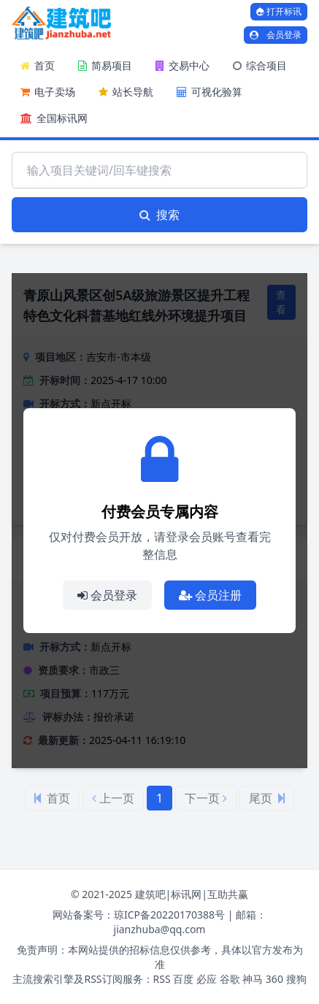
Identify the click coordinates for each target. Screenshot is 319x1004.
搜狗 (296, 979)
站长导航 (126, 92)
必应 (206, 979)
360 (274, 979)
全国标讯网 (54, 118)
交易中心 (182, 65)
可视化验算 (209, 92)
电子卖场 (47, 92)
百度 (183, 979)
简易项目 (105, 65)
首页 (37, 65)
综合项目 (260, 65)
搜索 (159, 215)
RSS (162, 979)
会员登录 (275, 34)
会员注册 (210, 595)
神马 (252, 979)
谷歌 (230, 979)
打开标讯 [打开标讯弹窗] (278, 11)
